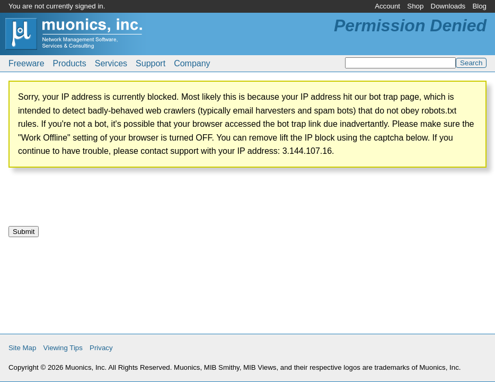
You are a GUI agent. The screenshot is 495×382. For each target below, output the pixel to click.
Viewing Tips (63, 348)
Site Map (22, 348)
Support (150, 63)
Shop (415, 6)
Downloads (448, 6)
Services (111, 63)
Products (69, 63)
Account (387, 6)
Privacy (101, 348)
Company (192, 63)
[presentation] (89, 201)
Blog (479, 6)
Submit (23, 232)
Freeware (26, 63)
